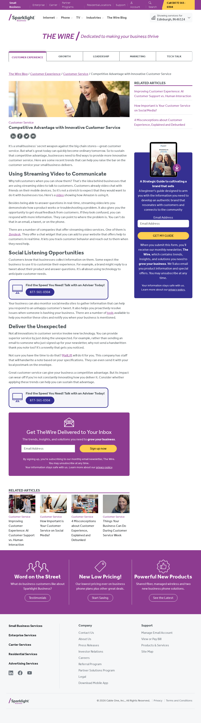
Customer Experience (27, 57)
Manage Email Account (157, 633)
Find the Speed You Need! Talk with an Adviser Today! (65, 285)
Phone (65, 17)
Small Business (15, 5)
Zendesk (15, 234)
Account (135, 5)
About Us (85, 639)
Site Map (147, 651)
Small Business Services (25, 626)
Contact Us (86, 633)
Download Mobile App (93, 683)
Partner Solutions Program (97, 670)
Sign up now (98, 448)
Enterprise (39, 5)
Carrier (53, 5)
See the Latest (163, 598)
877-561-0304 (40, 292)
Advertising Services (23, 663)
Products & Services (155, 645)
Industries (93, 17)
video (60, 195)
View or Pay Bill (151, 639)
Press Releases (89, 645)
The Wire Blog (117, 17)
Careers (84, 658)
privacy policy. (176, 289)
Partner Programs (67, 5)
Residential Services (23, 654)
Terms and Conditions (179, 700)
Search (153, 5)
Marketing (137, 56)
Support (120, 5)
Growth (64, 56)
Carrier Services (20, 645)
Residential (93, 5)
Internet (49, 17)
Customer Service (75, 74)
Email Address (163, 217)
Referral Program (90, 664)
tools (110, 313)
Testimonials (37, 598)
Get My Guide (163, 236)
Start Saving (100, 598)
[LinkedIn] (11, 673)
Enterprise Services (22, 635)
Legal (82, 676)
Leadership (101, 56)
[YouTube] (29, 673)
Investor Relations (91, 651)
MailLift (67, 355)
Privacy (158, 700)
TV (78, 17)
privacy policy (104, 467)
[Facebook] (20, 673)
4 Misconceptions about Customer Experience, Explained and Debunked (83, 530)
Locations (105, 5)
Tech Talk (174, 56)
